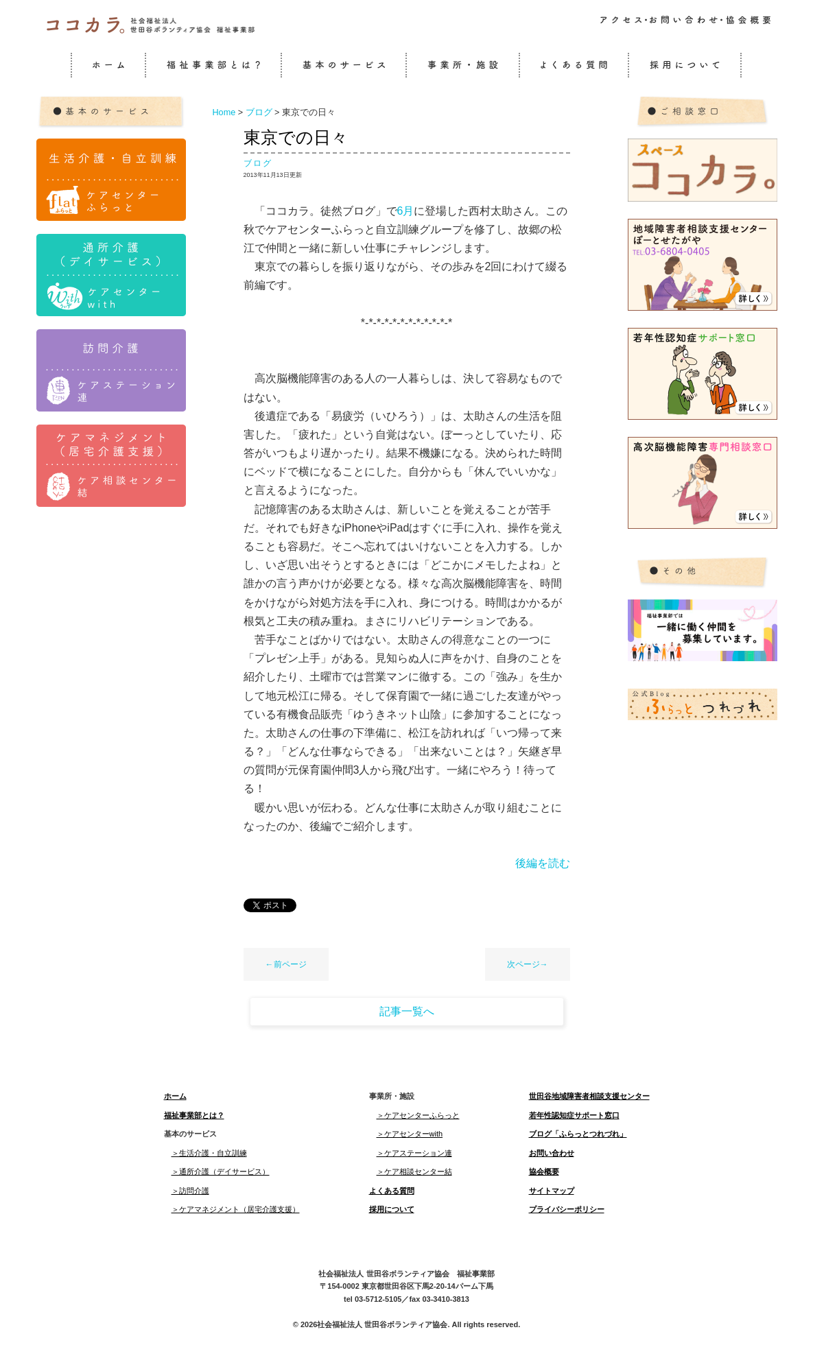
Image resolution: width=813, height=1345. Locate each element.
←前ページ (286, 964)
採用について (391, 1209)
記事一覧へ (406, 1011)
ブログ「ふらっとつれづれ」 (578, 1134)
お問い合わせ (551, 1153)
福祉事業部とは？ (194, 1115)
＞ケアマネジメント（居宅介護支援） (236, 1209)
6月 (405, 211)
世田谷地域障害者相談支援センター (589, 1096)
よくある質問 (391, 1191)
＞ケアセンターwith (410, 1134)
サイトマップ (551, 1191)
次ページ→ (527, 964)
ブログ (258, 163)
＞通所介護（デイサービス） (221, 1171)
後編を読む (542, 863)
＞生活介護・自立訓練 (209, 1153)
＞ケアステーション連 (414, 1153)
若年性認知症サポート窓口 (574, 1115)
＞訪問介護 (190, 1191)
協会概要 (544, 1171)
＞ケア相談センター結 (414, 1171)
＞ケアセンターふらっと (418, 1115)
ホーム (175, 1096)
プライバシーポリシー (566, 1209)
